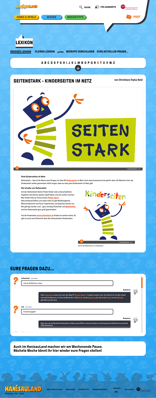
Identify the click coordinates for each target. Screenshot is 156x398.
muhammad (49, 295)
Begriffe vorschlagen (80, 51)
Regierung (92, 298)
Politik (50, 198)
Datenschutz (70, 207)
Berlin (80, 298)
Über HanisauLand (54, 389)
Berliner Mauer (80, 295)
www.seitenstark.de (45, 215)
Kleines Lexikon (45, 51)
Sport (56, 198)
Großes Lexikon (20, 51)
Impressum (70, 389)
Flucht (109, 298)
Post (133, 17)
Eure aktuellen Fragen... (112, 51)
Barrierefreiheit (100, 389)
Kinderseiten (71, 180)
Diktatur (120, 298)
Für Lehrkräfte (105, 7)
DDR (100, 298)
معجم (60, 51)
